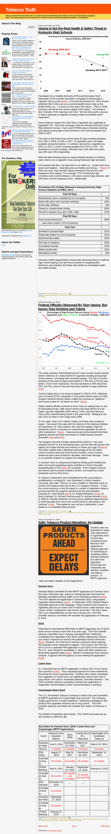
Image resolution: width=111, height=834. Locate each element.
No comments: (63, 293)
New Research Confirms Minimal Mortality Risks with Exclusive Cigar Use (23, 118)
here (64, 101)
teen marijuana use (70, 295)
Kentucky (45, 295)
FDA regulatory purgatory (66, 819)
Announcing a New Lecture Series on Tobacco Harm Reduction (23, 59)
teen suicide (103, 295)
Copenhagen (54, 819)
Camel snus (46, 819)
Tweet (4, 245)
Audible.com (27, 236)
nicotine (78, 512)
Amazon (29, 230)
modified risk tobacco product (95, 819)
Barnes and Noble (8, 232)
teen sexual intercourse (84, 295)
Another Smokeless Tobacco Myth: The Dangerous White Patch (23, 130)
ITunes (20, 232)
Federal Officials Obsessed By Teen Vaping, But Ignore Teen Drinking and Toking (72, 307)
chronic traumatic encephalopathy (52, 512)
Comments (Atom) (55, 830)
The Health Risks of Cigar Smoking (23, 106)
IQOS (84, 819)
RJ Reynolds (54, 820)
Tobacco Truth (21, 9)
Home (74, 826)
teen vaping (41, 296)
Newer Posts (43, 826)
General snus (78, 819)
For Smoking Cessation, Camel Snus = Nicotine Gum (22, 37)
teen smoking (95, 295)
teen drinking (61, 295)
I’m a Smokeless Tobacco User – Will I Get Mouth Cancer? (23, 95)
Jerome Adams (70, 512)
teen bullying (52, 295)
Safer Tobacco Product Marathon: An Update (70, 522)
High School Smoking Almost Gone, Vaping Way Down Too (21, 48)
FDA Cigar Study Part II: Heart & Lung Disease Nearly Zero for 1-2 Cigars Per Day (23, 141)
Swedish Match (62, 820)
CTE (64, 512)
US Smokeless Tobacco (75, 820)
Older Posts (105, 826)
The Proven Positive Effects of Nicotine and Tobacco (22, 71)
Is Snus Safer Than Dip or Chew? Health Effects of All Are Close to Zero (23, 84)
